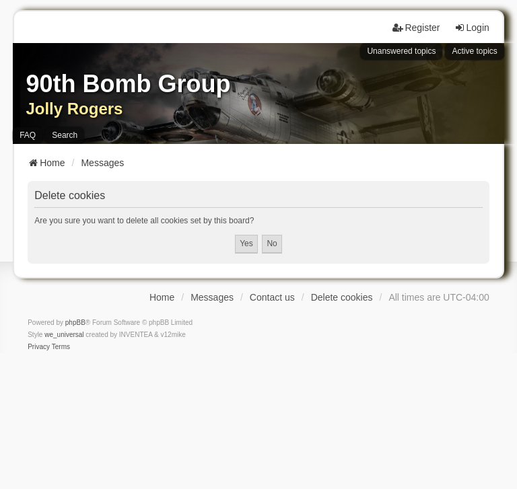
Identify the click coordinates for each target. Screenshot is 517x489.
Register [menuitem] (416, 27)
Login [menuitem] (471, 27)
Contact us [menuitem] (272, 297)
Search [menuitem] (64, 135)
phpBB (75, 322)
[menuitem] (39, 347)
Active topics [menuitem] (474, 51)
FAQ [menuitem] (28, 135)
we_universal (63, 334)
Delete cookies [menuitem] (342, 297)
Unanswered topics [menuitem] (401, 51)
